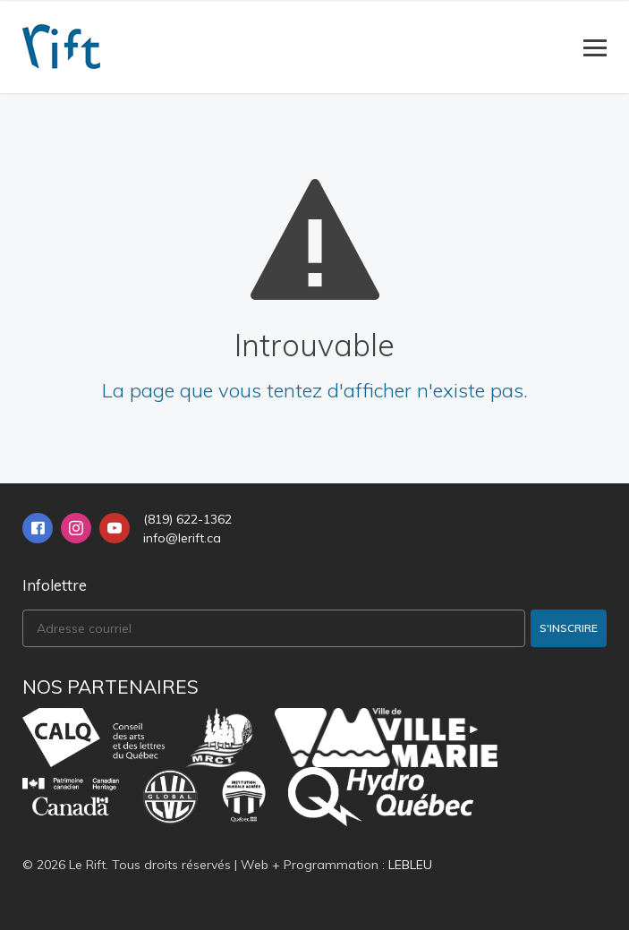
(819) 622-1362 (187, 519)
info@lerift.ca (182, 538)
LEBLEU (410, 865)
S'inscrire (569, 628)
